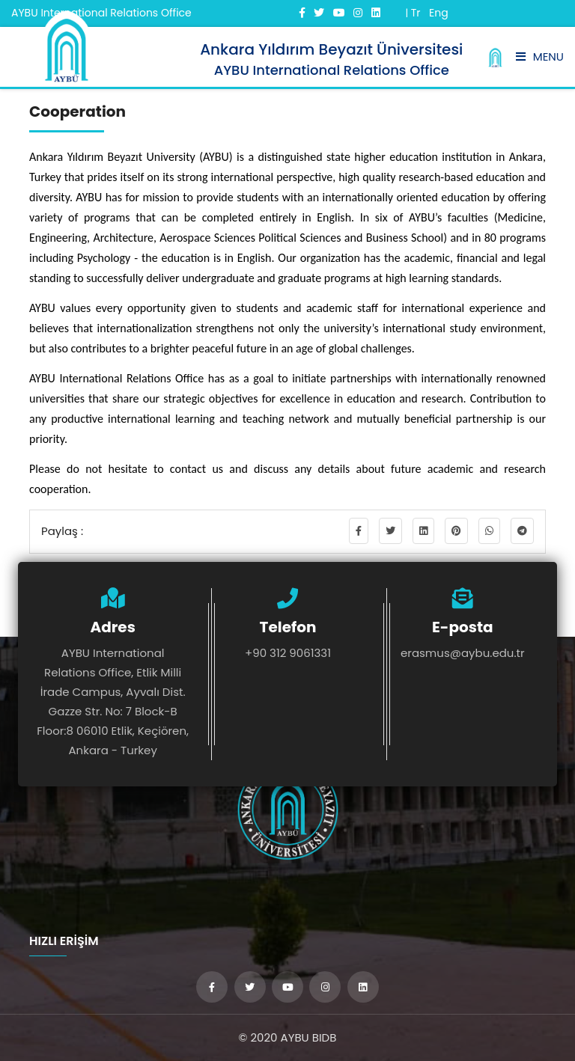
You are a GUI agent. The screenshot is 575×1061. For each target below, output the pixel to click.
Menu (540, 56)
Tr (416, 12)
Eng (438, 12)
